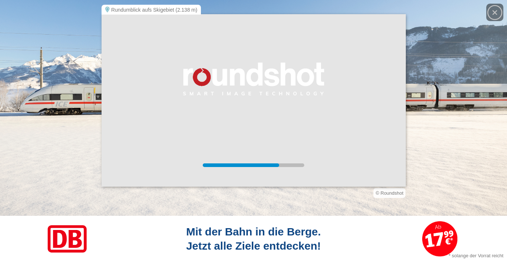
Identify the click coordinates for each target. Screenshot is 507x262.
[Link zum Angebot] (253, 239)
